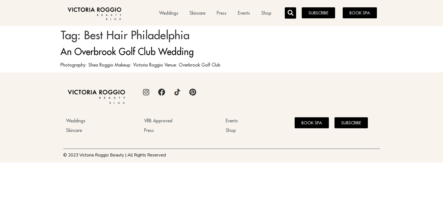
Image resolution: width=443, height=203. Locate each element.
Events (244, 13)
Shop (266, 13)
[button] (290, 13)
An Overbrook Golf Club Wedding (127, 52)
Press (222, 13)
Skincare (197, 13)
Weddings (168, 13)
